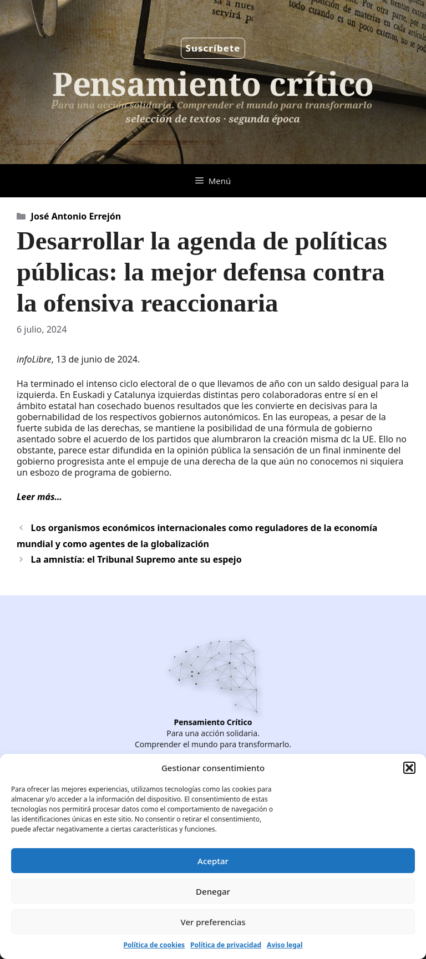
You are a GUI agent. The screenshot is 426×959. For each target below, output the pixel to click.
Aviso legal (284, 945)
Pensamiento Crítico (213, 722)
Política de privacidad (225, 945)
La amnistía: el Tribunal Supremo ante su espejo (136, 559)
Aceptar (213, 860)
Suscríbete (213, 48)
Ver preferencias (212, 921)
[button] (409, 767)
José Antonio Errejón (76, 216)
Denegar (213, 891)
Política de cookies (154, 945)
